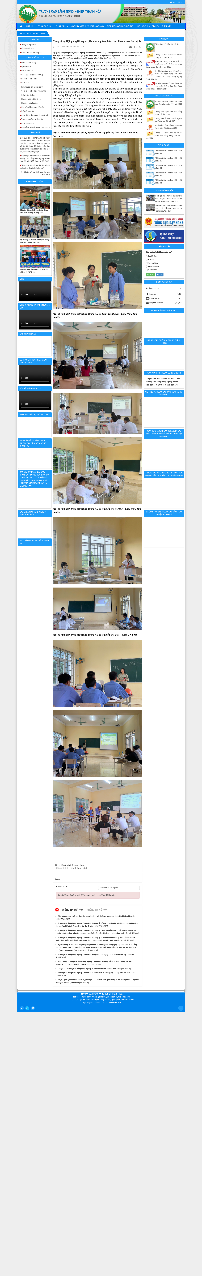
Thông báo (164, 39)
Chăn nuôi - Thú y (27, 123)
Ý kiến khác (151, 270)
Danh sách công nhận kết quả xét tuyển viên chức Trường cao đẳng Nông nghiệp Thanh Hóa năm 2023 (164, 64)
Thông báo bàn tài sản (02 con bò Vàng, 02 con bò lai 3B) (168, 55)
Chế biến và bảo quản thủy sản (32, 107)
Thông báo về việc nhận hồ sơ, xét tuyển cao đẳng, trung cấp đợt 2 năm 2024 (164, 135)
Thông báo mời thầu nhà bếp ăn (167, 44)
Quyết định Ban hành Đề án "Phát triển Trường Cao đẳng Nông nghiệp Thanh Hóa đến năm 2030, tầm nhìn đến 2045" (35, 164)
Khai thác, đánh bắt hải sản (31, 99)
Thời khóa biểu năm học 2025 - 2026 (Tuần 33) (168, 174)
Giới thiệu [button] (30, 27)
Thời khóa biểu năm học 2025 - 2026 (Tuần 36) (168, 152)
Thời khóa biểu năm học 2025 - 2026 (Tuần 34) (168, 166)
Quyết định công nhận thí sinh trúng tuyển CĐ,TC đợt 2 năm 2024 (168, 126)
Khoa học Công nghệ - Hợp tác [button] (121, 27)
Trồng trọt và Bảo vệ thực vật (32, 119)
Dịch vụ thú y (26, 67)
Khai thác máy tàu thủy (29, 103)
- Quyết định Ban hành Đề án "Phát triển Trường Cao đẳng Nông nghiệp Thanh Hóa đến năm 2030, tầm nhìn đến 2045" (163, 381)
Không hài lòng (152, 266)
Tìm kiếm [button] (155, 26)
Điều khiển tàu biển (28, 95)
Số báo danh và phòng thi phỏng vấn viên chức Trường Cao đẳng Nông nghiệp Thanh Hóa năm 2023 (164, 86)
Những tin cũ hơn (97, 909)
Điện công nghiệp (27, 111)
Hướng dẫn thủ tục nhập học (31, 53)
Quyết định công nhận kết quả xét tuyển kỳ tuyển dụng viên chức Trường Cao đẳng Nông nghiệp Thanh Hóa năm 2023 (164, 75)
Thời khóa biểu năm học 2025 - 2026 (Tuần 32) (168, 181)
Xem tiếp (46, 174)
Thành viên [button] (167, 27)
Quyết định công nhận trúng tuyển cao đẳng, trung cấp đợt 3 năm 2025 (168, 102)
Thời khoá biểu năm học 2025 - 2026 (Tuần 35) (168, 159)
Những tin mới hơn (72, 909)
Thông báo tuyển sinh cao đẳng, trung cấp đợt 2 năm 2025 (168, 112)
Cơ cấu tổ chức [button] (45, 27)
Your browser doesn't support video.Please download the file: (35, 291)
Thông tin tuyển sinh (28, 44)
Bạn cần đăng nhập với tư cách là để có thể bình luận (86, 895)
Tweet (57, 879)
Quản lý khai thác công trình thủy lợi (34, 115)
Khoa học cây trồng (28, 62)
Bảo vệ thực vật (27, 71)
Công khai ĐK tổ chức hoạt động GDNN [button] (87, 26)
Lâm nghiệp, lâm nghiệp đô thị (32, 87)
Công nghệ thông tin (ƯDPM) (32, 75)
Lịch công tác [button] (143, 26)
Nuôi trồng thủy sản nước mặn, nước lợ (35, 127)
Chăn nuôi (25, 83)
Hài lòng (150, 259)
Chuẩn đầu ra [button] (62, 26)
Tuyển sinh (34, 39)
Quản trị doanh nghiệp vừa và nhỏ (33, 91)
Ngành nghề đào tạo (35, 58)
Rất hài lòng (151, 256)
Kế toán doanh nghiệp (29, 79)
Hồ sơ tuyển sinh (27, 48)
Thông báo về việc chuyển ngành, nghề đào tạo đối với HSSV (168, 119)
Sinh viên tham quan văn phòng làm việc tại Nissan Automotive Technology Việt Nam (168, 208)
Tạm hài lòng (152, 263)
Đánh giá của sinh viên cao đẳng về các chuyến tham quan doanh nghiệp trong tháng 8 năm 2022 (168, 199)
